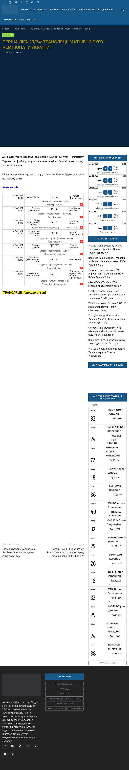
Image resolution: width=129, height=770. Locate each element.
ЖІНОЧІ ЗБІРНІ (68, 9)
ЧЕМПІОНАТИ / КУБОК (89, 9)
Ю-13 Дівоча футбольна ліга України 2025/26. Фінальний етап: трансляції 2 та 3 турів (106, 294)
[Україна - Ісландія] (107, 204)
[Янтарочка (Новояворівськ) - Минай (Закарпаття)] (43, 236)
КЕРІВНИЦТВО (40, 9)
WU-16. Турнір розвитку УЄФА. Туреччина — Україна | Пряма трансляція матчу (105, 249)
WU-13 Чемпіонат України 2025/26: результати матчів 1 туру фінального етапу (107, 307)
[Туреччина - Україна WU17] (107, 168)
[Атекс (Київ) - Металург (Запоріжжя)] (43, 200)
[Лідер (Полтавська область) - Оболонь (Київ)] (43, 224)
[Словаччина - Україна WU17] (107, 192)
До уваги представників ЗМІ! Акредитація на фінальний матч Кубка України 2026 (106, 274)
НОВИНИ (54, 9)
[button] (123, 9)
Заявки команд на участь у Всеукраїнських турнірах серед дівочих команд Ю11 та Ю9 (65, 552)
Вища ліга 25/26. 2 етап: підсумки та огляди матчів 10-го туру (106, 342)
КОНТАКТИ (32, 19)
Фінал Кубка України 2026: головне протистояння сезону (104, 284)
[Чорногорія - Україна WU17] (107, 180)
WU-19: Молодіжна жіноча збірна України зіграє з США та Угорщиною (106, 352)
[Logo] (11, 10)
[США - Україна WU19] (107, 216)
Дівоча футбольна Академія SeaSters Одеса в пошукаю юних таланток (18, 552)
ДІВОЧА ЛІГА (108, 9)
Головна (6, 28)
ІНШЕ (21, 19)
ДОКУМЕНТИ (10, 19)
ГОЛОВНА (26, 9)
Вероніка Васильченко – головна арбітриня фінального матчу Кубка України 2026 (107, 261)
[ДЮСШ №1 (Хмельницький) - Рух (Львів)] (43, 263)
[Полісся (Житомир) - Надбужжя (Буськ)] (43, 213)
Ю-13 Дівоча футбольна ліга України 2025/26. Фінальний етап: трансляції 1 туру (106, 319)
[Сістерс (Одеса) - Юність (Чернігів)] (43, 249)
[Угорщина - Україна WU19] (107, 228)
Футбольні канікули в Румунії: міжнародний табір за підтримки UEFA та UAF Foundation (106, 331)
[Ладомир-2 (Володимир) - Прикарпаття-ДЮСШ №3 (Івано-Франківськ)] (43, 278)
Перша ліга (19, 28)
